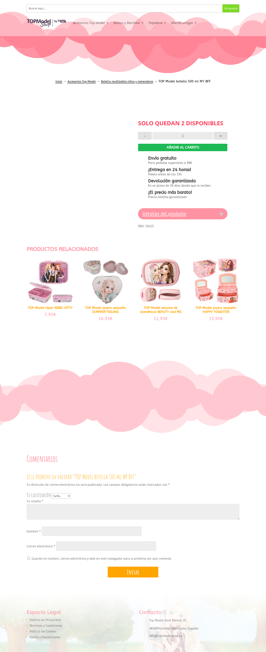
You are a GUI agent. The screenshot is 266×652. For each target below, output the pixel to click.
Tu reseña (35, 501)
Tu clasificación (39, 495)
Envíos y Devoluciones (45, 637)
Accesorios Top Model (89, 23)
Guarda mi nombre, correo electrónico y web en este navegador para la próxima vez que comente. (102, 559)
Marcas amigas (182, 23)
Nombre (34, 531)
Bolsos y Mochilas (127, 23)
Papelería (155, 23)
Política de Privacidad (45, 620)
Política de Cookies (43, 632)
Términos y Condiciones (46, 626)
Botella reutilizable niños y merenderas (127, 81)
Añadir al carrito (183, 147)
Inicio (58, 81)
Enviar (133, 572)
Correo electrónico (41, 546)
